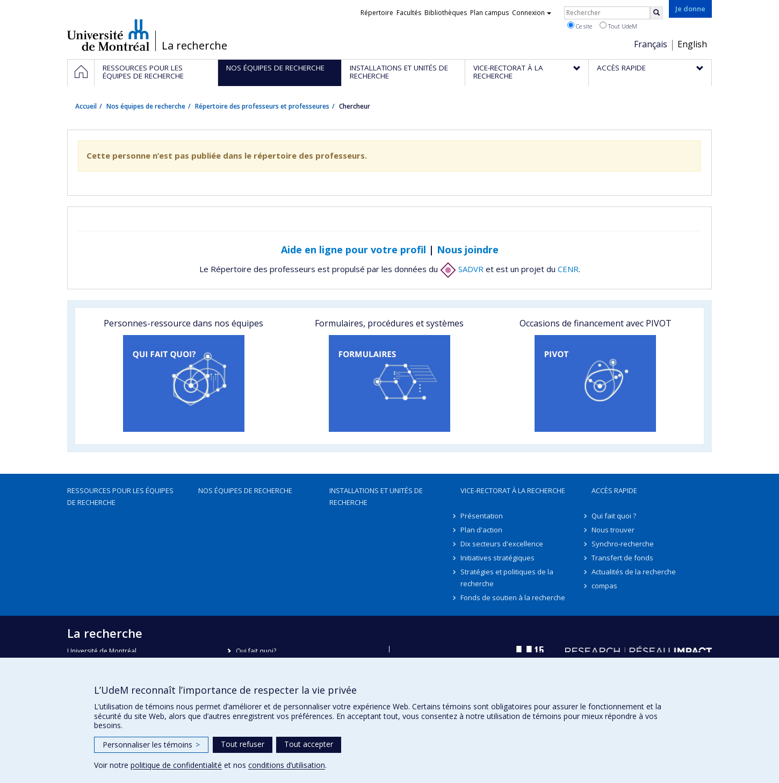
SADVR (462, 269)
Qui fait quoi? (256, 651)
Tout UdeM (618, 26)
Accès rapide (614, 490)
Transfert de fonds (622, 558)
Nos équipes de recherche (145, 106)
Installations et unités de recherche (376, 496)
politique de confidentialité (176, 765)
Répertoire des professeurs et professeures (262, 106)
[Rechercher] (656, 12)
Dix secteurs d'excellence (501, 544)
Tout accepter (308, 744)
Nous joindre (468, 249)
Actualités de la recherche (634, 571)
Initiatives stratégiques (497, 558)
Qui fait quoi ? (614, 516)
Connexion (531, 12)
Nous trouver (613, 530)
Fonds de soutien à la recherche (512, 597)
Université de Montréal (108, 35)
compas (604, 585)
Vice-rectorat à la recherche (512, 490)
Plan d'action (481, 530)
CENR (568, 269)
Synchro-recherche (623, 544)
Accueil (86, 106)
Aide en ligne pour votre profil (353, 249)
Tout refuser (242, 744)
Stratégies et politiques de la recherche (506, 577)
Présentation (481, 516)
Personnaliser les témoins (151, 744)
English (692, 44)
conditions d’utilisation (286, 765)
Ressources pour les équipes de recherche (120, 496)
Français (650, 44)
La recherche (194, 45)
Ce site (579, 26)
